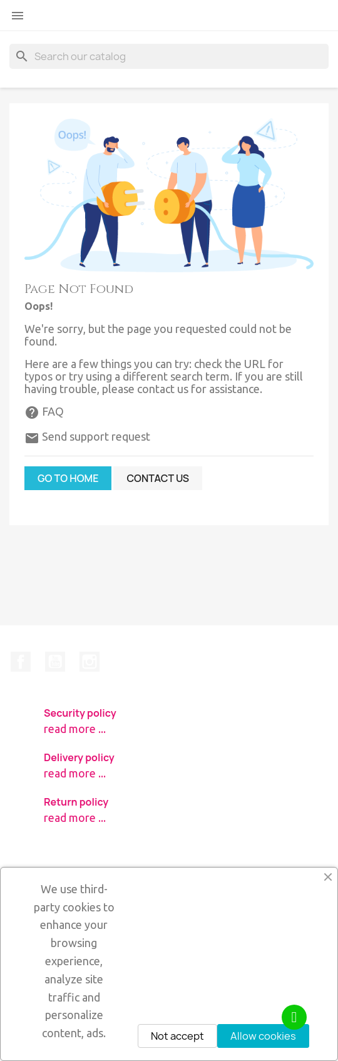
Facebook (21, 662)
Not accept (177, 1036)
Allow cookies (263, 1036)
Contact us (157, 478)
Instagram (89, 662)
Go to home (68, 478)
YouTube (55, 662)
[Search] (169, 56)
